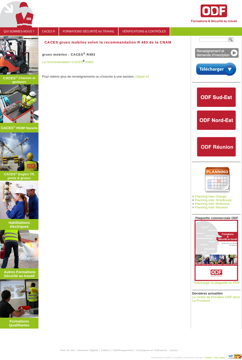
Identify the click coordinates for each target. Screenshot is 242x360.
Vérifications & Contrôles (144, 31)
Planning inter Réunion (211, 207)
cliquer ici (142, 76)
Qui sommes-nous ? (19, 31)
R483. (89, 62)
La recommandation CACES (62, 62)
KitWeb (208, 357)
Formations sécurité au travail (88, 31)
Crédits (105, 350)
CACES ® (48, 31)
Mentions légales (88, 350)
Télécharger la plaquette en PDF (216, 283)
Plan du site (67, 350)
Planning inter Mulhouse (212, 204)
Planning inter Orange (211, 196)
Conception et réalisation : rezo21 (157, 350)
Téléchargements (123, 350)
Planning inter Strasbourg (213, 200)
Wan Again (219, 357)
